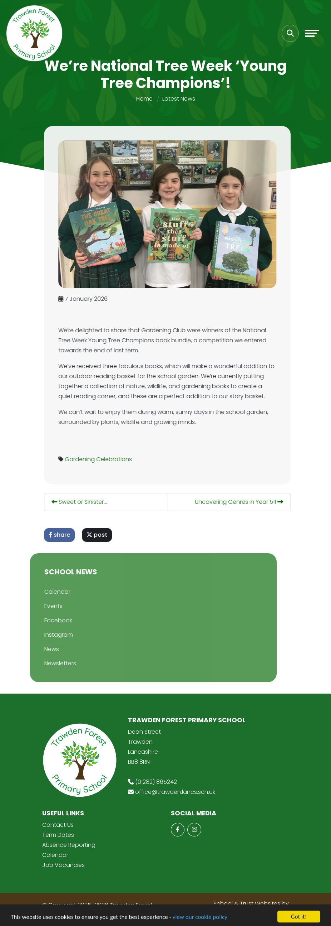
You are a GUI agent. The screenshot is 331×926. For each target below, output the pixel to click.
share (64, 535)
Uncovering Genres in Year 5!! (244, 502)
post (102, 535)
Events (38, 606)
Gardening (85, 459)
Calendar (42, 592)
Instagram (43, 635)
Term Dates (58, 835)
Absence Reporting (68, 845)
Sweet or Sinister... (84, 502)
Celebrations (119, 459)
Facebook (42, 620)
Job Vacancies (63, 865)
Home (144, 99)
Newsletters (44, 663)
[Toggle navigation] (312, 33)
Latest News (178, 99)
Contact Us (58, 825)
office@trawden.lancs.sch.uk (175, 792)
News (36, 649)
